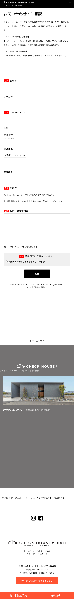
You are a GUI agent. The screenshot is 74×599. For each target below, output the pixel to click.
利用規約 (35, 293)
